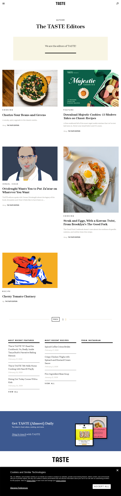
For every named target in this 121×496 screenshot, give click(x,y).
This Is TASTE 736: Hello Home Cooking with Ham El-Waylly (22, 367)
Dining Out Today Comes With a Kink (22, 380)
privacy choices (61, 480)
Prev (55, 319)
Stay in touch (19, 434)
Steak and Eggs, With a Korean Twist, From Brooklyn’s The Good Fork (89, 223)
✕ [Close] (117, 470)
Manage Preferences (19, 488)
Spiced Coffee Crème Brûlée (57, 346)
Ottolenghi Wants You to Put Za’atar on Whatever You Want (29, 191)
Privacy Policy (31, 480)
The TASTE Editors (13, 125)
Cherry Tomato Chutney (19, 296)
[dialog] (60, 481)
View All (13, 392)
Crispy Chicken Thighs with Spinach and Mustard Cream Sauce (58, 359)
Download (89, 116)
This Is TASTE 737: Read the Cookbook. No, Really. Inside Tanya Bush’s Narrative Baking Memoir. (22, 350)
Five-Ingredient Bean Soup (57, 373)
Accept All (101, 487)
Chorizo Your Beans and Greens (24, 115)
